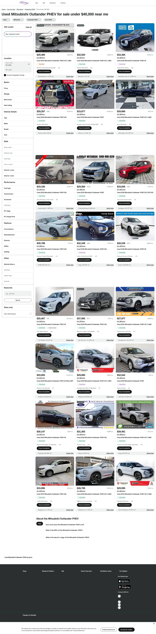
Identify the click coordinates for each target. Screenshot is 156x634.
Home (3, 9)
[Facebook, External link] (119, 599)
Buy (37, 3)
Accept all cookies (126, 630)
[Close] (154, 623)
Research (53, 3)
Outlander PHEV (30, 9)
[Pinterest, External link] (119, 607)
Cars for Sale (11, 9)
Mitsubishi (20, 9)
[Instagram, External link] (119, 604)
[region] (78, 628)
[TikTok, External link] (119, 596)
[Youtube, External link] (119, 602)
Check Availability (44, 71)
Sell (44, 3)
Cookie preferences (108, 630)
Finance (63, 3)
